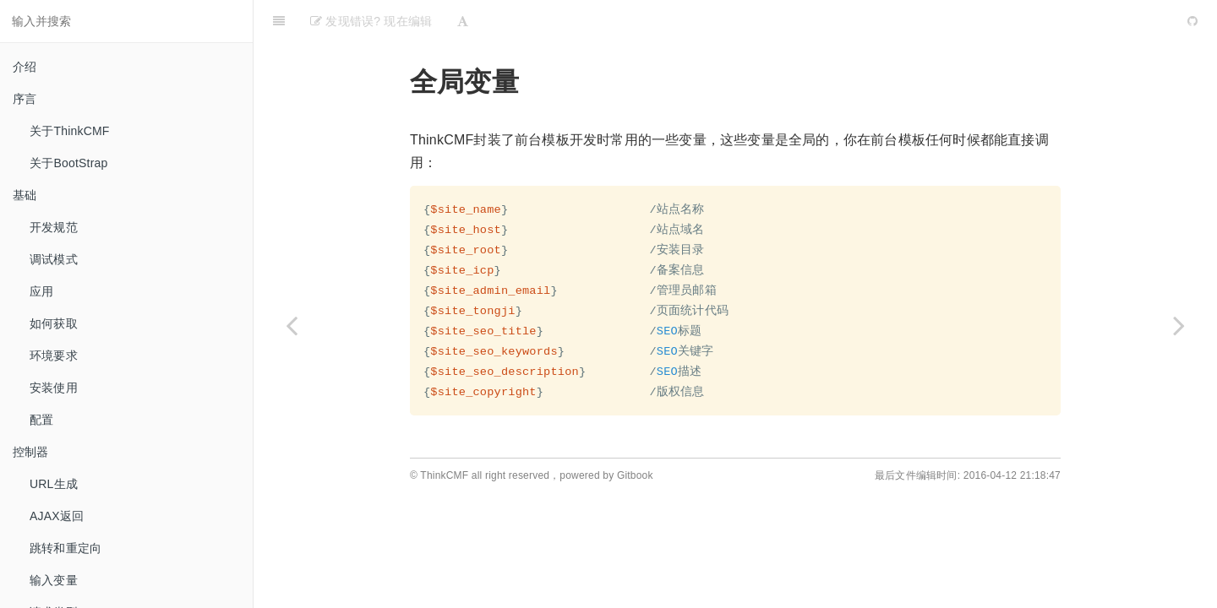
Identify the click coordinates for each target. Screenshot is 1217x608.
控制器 (31, 452)
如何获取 (54, 323)
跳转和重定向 (65, 548)
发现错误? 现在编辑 (371, 21)
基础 (24, 195)
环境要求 (54, 355)
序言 (24, 99)
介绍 (24, 66)
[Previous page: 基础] (292, 325)
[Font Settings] (463, 21)
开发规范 (54, 227)
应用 (41, 291)
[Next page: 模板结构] (1179, 325)
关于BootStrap (68, 163)
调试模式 (54, 259)
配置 (41, 419)
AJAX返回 (57, 516)
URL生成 (54, 484)
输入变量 (54, 580)
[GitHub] (1192, 21)
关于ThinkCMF (70, 131)
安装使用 (54, 387)
